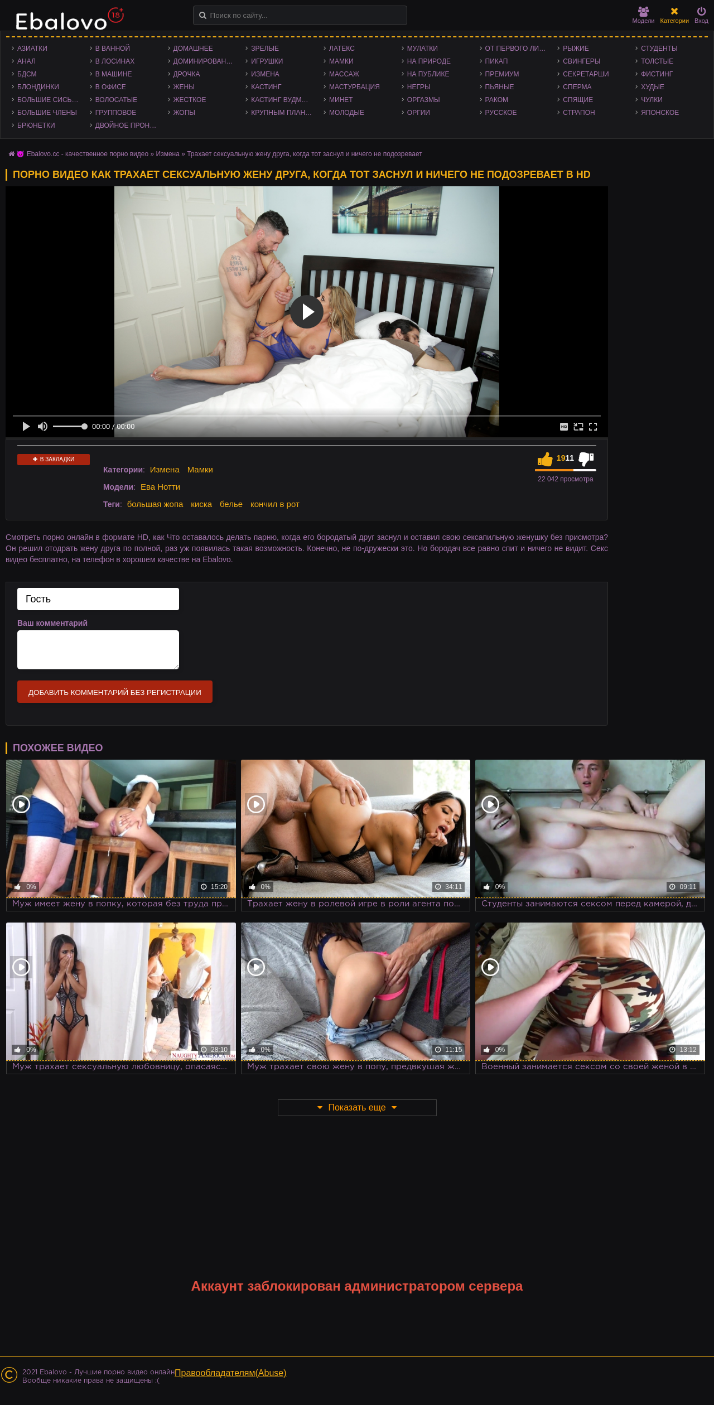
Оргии (418, 113)
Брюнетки (36, 125)
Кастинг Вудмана (283, 100)
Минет (341, 100)
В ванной (112, 48)
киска (201, 504)
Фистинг (657, 74)
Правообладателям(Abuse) (231, 1373)
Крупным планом (283, 113)
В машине (113, 74)
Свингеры (581, 61)
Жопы (184, 113)
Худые (652, 87)
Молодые (346, 113)
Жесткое (189, 100)
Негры (419, 87)
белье (231, 504)
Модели (644, 15)
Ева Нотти (160, 486)
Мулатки (422, 48)
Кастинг (266, 87)
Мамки (341, 61)
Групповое (115, 113)
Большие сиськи (48, 100)
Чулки (652, 100)
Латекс (342, 48)
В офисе (110, 87)
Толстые (657, 61)
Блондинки (38, 87)
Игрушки (267, 61)
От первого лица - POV (518, 48)
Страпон (579, 113)
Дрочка (186, 74)
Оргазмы (423, 100)
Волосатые (116, 100)
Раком (496, 100)
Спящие (578, 100)
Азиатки (32, 48)
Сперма (577, 87)
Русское (501, 113)
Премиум (502, 74)
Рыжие (575, 48)
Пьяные (499, 87)
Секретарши (586, 74)
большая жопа (155, 504)
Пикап (496, 61)
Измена (265, 74)
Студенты (659, 48)
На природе (429, 61)
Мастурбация (354, 87)
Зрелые (265, 48)
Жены (184, 87)
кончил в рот (275, 504)
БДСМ (27, 74)
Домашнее (193, 48)
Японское (660, 113)
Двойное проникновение (128, 125)
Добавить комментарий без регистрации (114, 692)
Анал (26, 61)
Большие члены (47, 113)
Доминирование (204, 61)
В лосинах (115, 61)
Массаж (344, 74)
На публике (428, 74)
